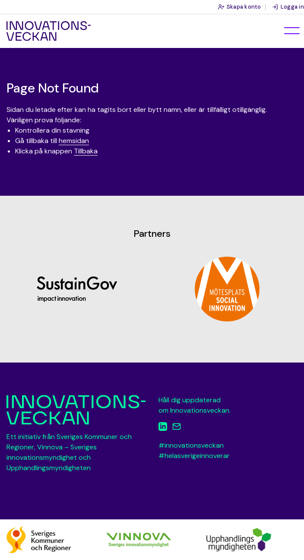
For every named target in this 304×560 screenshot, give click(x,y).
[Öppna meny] (292, 30)
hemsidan (74, 140)
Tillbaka (86, 151)
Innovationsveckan (48, 31)
